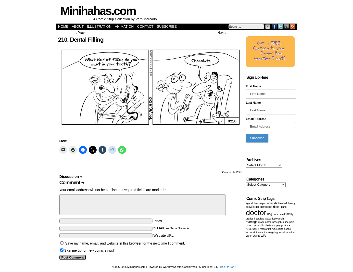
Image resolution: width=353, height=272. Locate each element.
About (78, 26)
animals (272, 203)
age (248, 203)
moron (268, 222)
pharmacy (252, 225)
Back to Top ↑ (228, 266)
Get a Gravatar (179, 228)
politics (285, 225)
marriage (251, 222)
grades (249, 218)
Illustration (99, 26)
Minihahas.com (98, 10)
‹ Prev (80, 33)
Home (63, 26)
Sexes (249, 232)
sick (255, 232)
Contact (145, 26)
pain (292, 222)
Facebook (274, 27)
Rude (274, 229)
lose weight (278, 218)
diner (276, 206)
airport (262, 203)
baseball (282, 203)
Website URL (163, 235)
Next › (222, 33)
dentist (263, 207)
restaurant (252, 229)
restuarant (265, 229)
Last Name (253, 102)
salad (280, 229)
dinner (283, 207)
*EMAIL (171, 228)
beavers (250, 207)
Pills (262, 225)
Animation (124, 26)
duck (275, 214)
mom (261, 222)
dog (269, 214)
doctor (256, 212)
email (282, 214)
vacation (289, 232)
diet (270, 207)
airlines (255, 203)
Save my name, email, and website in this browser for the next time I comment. (125, 243)
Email (287, 27)
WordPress (169, 266)
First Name (253, 86)
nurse (285, 222)
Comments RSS (231, 172)
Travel (281, 232)
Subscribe (167, 26)
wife (263, 235)
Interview (259, 218)
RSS (293, 27)
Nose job (277, 222)
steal (260, 232)
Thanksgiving (271, 232)
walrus (256, 235)
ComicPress (189, 266)
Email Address (256, 119)
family (289, 214)
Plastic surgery (272, 225)
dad (257, 207)
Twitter (280, 27)
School (287, 229)
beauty (291, 203)
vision (249, 235)
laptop (268, 218)
